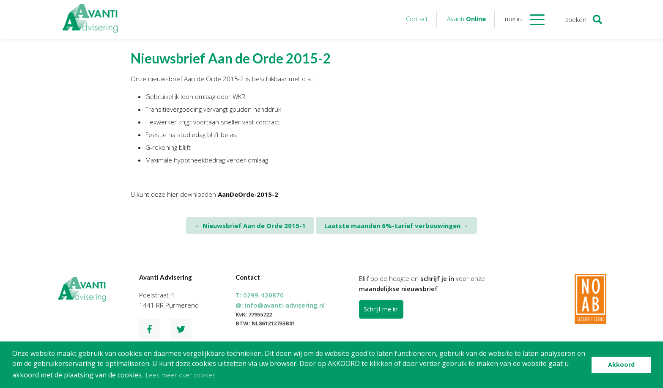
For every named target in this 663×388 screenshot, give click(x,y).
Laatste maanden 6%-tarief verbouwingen (396, 225)
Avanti (466, 18)
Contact (417, 18)
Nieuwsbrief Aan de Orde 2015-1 (250, 225)
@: (280, 305)
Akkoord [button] (621, 364)
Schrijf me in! (381, 309)
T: (260, 295)
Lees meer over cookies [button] (181, 375)
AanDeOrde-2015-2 (248, 194)
